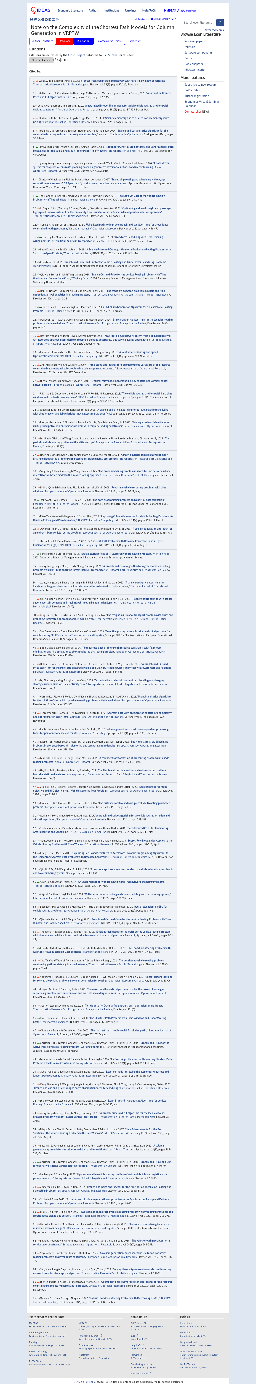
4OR (66, 97)
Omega (71, 873)
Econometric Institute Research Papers (55, 503)
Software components (198, 52)
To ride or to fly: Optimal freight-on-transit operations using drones (123, 1005)
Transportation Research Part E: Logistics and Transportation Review (130, 294)
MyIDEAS (180, 10)
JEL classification (195, 69)
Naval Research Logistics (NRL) (94, 413)
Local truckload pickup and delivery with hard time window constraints (124, 80)
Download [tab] (65, 41)
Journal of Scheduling (93, 733)
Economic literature (70, 10)
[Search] (220, 22)
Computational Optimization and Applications (96, 716)
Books (188, 58)
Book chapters (194, 64)
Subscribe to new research (201, 84)
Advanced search (214, 30)
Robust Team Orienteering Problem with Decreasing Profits (124, 1298)
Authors (94, 10)
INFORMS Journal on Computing (79, 356)
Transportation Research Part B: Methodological (61, 84)
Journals (190, 46)
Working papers (195, 41)
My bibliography (160, 19)
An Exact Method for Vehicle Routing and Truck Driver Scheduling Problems (121, 881)
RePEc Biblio (193, 90)
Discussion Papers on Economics (128, 857)
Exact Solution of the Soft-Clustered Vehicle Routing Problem (116, 553)
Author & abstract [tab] (42, 41)
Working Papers (42, 265)
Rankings (131, 10)
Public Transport (125, 1149)
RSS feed (112, 55)
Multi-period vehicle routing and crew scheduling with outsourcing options (127, 894)
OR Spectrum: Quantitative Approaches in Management (96, 183)
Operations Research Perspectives (128, 980)
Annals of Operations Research (75, 109)
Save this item (143, 19)
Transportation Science (122, 150)
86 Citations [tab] (83, 41)
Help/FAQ (150, 10)
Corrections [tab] (134, 41)
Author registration (197, 96)
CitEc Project (76, 55)
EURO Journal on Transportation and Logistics (104, 397)
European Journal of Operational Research (67, 122)
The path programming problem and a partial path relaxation (128, 500)
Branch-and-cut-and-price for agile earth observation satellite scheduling (76, 1088)
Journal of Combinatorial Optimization (120, 134)
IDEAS (76, 1381)
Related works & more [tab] (109, 41)
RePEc (90, 1381)
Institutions (111, 10)
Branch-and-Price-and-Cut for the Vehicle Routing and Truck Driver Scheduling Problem (114, 262)
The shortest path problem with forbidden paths (118, 1030)
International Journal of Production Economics (59, 898)
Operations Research (99, 844)
